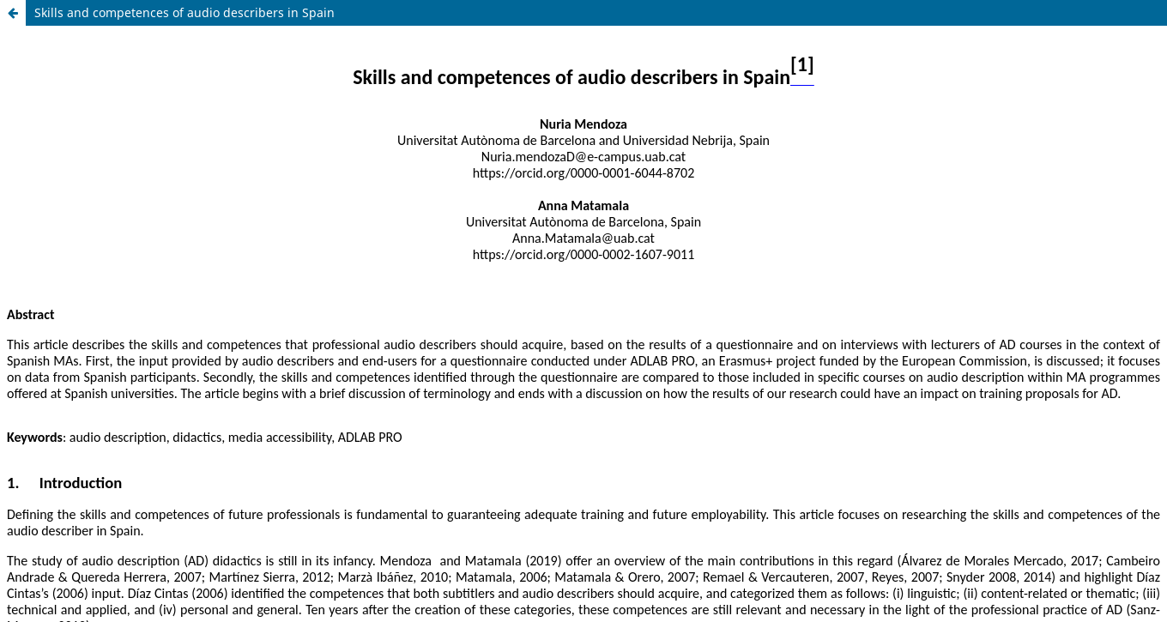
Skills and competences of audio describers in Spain (184, 12)
